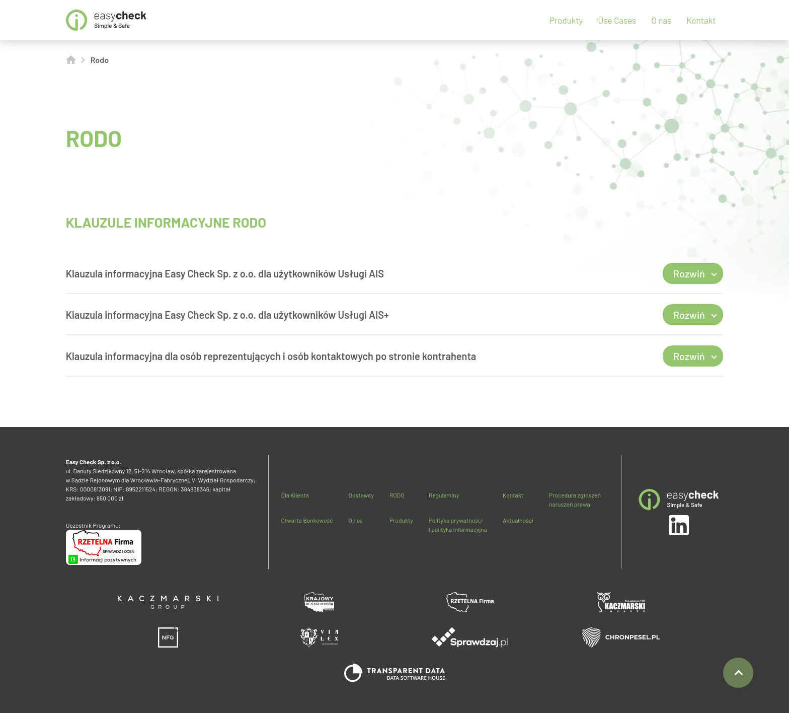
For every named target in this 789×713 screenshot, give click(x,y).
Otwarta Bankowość (307, 520)
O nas (661, 20)
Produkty (566, 20)
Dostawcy (361, 494)
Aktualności (518, 520)
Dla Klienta (294, 494)
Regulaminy (444, 494)
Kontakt (701, 20)
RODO (397, 494)
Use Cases (617, 20)
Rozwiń (689, 273)
